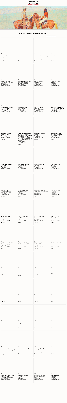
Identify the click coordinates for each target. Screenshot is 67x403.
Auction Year (14, 36)
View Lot (3, 60)
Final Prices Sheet (40, 36)
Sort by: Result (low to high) (26, 36)
